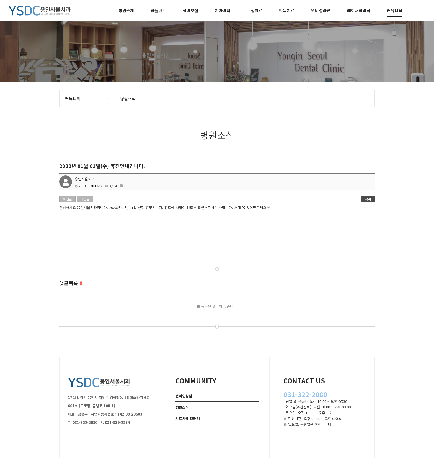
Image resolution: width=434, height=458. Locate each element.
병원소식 (182, 407)
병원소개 (126, 10)
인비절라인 (320, 10)
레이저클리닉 (358, 10)
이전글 (67, 199)
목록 (368, 199)
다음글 (85, 199)
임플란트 (158, 10)
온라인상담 (183, 395)
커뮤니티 (394, 10)
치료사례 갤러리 (187, 418)
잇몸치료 (286, 10)
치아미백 (222, 10)
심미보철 (190, 10)
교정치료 (254, 10)
